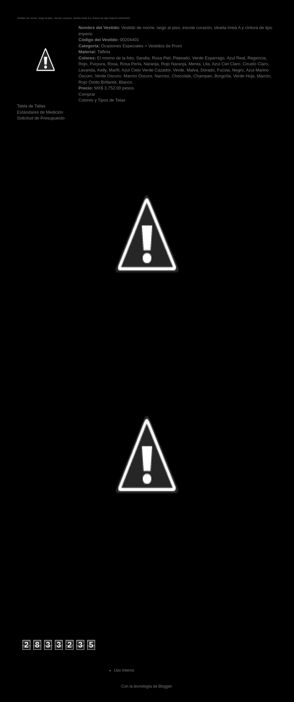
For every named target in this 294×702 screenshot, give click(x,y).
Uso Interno (124, 670)
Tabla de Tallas (31, 106)
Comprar (86, 94)
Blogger (165, 686)
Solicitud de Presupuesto (41, 118)
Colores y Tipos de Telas (101, 100)
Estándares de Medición (40, 112)
